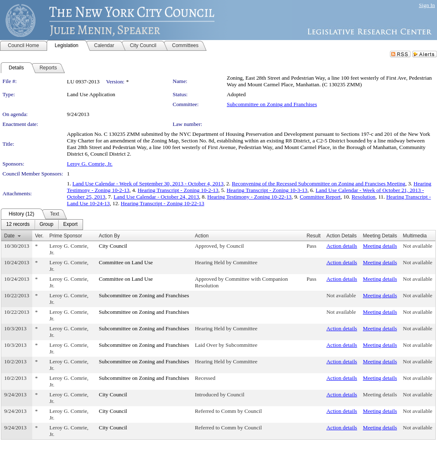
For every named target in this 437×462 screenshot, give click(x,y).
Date (9, 236)
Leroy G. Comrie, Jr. (89, 164)
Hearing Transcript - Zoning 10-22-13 (162, 203)
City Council (113, 246)
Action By (109, 236)
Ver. (39, 236)
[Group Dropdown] (46, 225)
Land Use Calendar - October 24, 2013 (156, 197)
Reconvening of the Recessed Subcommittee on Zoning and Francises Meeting (318, 183)
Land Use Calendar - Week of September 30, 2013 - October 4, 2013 (147, 183)
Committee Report (320, 197)
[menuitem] (18, 225)
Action (202, 236)
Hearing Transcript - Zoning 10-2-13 (178, 190)
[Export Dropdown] (70, 225)
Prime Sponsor (65, 236)
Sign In (427, 5)
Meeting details (380, 246)
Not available (417, 246)
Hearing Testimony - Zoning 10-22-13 (249, 197)
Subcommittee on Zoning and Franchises (272, 104)
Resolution (363, 197)
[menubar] (42, 224)
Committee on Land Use (126, 262)
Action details (341, 246)
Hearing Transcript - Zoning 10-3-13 (267, 190)
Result (313, 236)
